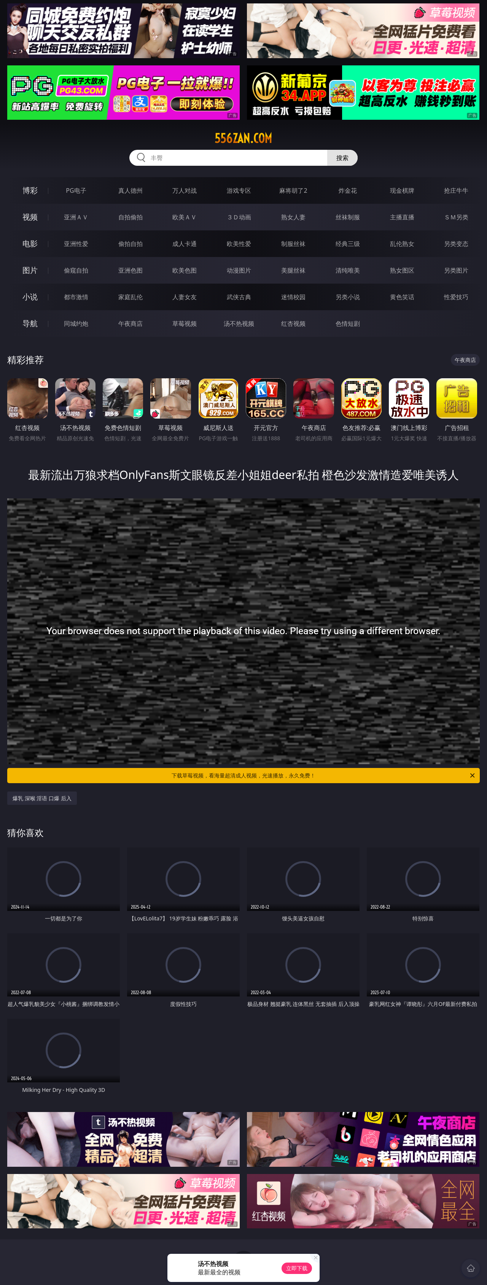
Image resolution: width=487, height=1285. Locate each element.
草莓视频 (184, 323)
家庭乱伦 (130, 297)
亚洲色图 (130, 270)
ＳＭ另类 (456, 217)
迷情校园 (293, 297)
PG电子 (76, 190)
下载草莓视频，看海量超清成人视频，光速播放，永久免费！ (324, 775)
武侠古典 (239, 297)
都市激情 (76, 297)
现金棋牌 (402, 190)
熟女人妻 (293, 217)
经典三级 (348, 244)
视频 (30, 217)
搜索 (342, 158)
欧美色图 (184, 270)
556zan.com (243, 138)
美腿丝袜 (293, 270)
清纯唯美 (348, 270)
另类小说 (348, 297)
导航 (30, 323)
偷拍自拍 (130, 244)
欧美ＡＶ (184, 217)
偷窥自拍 (76, 270)
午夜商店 (130, 323)
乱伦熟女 (402, 244)
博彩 (30, 190)
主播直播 (402, 217)
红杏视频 (293, 323)
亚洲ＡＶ (76, 217)
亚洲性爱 (76, 244)
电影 (30, 243)
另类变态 (456, 244)
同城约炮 (76, 323)
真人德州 (130, 190)
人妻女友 (184, 297)
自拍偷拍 (130, 217)
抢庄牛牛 (456, 190)
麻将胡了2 (293, 190)
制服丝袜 (293, 244)
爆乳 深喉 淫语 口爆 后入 (42, 798)
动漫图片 (239, 270)
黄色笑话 (402, 297)
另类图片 (456, 270)
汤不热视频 (239, 323)
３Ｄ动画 (239, 217)
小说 (30, 297)
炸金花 (348, 190)
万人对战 (184, 190)
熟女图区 (402, 270)
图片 (30, 270)
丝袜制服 (348, 217)
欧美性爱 (239, 244)
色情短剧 (348, 323)
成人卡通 (184, 244)
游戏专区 (239, 190)
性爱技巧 (456, 297)
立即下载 (296, 1268)
